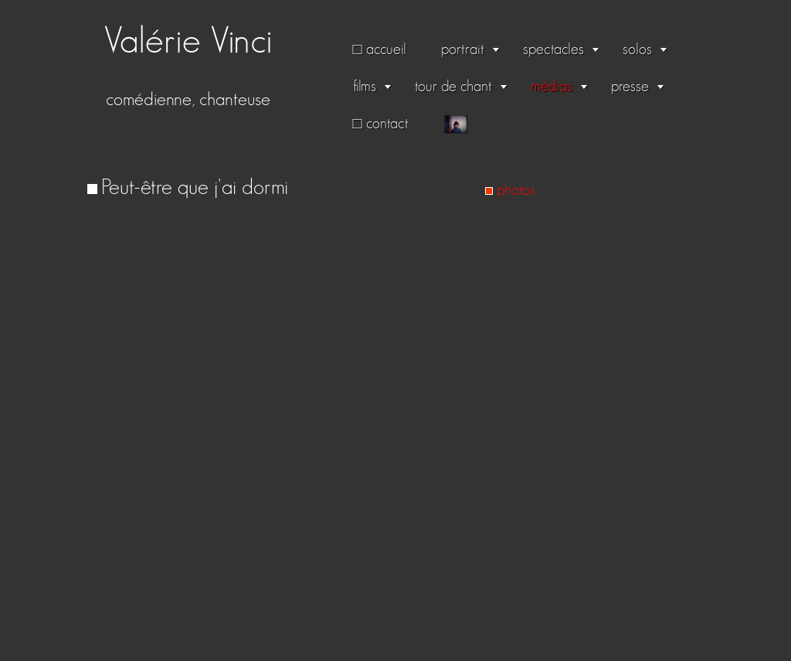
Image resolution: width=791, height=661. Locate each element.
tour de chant (453, 86)
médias (551, 86)
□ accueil (379, 49)
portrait (462, 49)
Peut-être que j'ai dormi (194, 188)
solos (637, 49)
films (364, 86)
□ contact (381, 123)
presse (630, 86)
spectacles (553, 49)
